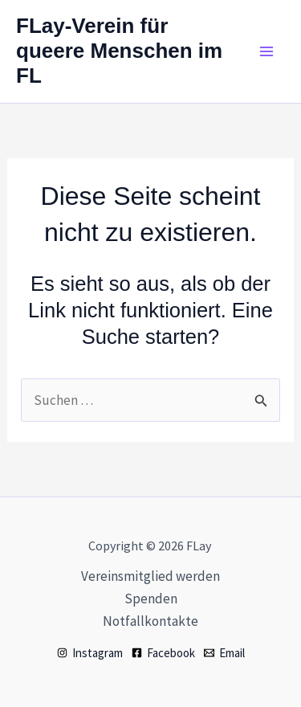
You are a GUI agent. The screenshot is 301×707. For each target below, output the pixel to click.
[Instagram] (90, 653)
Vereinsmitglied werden (150, 576)
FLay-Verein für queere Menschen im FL (119, 51)
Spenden (150, 598)
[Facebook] (163, 653)
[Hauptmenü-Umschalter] (267, 51)
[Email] (224, 653)
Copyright (116, 545)
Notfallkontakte (150, 621)
